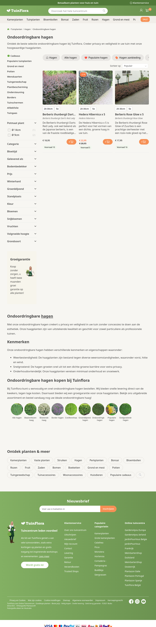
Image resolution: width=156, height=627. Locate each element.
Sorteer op (115, 65)
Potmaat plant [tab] (15, 123)
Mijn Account (70, 543)
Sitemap (66, 600)
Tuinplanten (16, 29)
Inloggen (141, 10)
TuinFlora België (133, 585)
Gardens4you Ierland (135, 534)
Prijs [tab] (9, 174)
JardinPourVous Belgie (136, 539)
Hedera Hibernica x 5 (92, 114)
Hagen (28, 29)
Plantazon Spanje (133, 580)
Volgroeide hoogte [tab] (18, 233)
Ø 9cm (15, 135)
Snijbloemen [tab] (14, 219)
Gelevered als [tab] (15, 159)
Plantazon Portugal (134, 575)
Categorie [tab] (13, 144)
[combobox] (78, 11)
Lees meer (44, 556)
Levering (68, 553)
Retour (67, 562)
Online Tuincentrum (26, 603)
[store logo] (21, 10)
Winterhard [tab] (14, 181)
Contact (68, 548)
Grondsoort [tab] (14, 241)
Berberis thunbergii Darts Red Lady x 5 (59, 114)
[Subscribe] (108, 509)
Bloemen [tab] (12, 211)
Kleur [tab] (10, 204)
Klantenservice (141, 2)
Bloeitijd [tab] (12, 151)
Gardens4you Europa (135, 530)
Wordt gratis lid (34, 565)
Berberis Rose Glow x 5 (129, 114)
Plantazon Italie (132, 571)
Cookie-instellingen (52, 600)
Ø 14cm (16, 130)
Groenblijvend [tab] (15, 189)
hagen (47, 316)
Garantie (68, 557)
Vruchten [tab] (12, 226)
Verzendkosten (71, 566)
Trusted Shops (71, 571)
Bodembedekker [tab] (17, 166)
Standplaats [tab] (14, 196)
